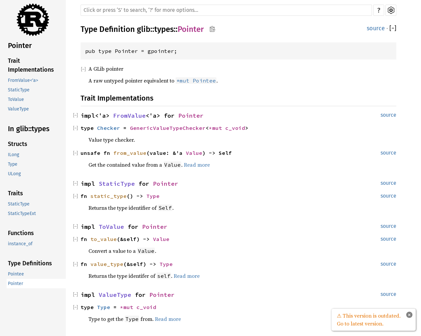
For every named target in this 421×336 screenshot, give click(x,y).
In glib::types (28, 128)
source (376, 28)
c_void (235, 128)
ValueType (18, 109)
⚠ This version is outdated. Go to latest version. (369, 319)
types (164, 29)
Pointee (16, 274)
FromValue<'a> (23, 80)
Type (12, 164)
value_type (106, 264)
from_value (129, 153)
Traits (15, 193)
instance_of (20, 244)
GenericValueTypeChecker (168, 128)
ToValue (16, 99)
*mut (217, 128)
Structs (17, 144)
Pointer (20, 45)
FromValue (129, 115)
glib (143, 29)
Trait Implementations (31, 65)
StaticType (19, 90)
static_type (108, 196)
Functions (21, 233)
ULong (14, 174)
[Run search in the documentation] (226, 10)
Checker (108, 128)
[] (392, 28)
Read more (197, 164)
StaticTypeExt (22, 213)
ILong (13, 154)
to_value (103, 239)
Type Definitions (30, 263)
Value (194, 153)
